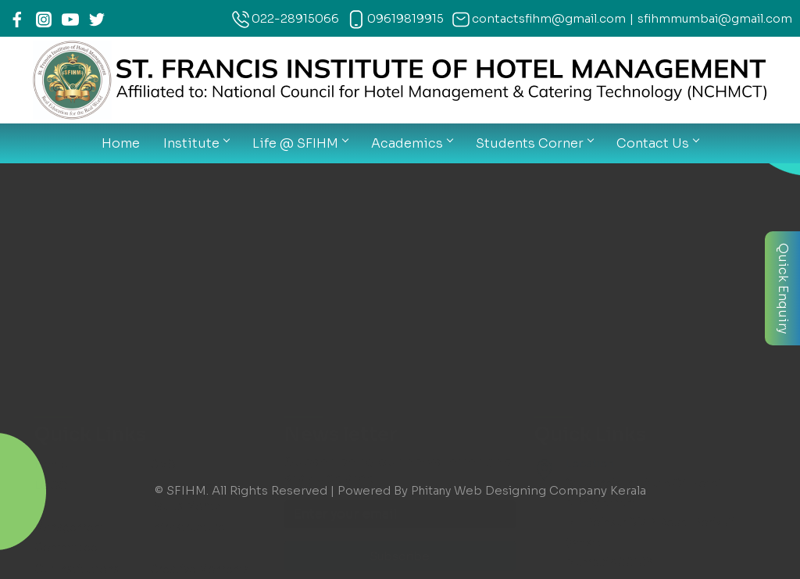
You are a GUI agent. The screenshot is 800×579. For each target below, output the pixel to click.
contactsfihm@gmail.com (549, 18)
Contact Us (657, 143)
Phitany (431, 490)
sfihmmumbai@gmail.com (715, 18)
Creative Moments (201, 227)
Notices (172, 270)
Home (121, 143)
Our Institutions (77, 227)
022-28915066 (295, 18)
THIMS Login (69, 334)
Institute (196, 143)
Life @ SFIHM (300, 143)
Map (46, 375)
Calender (59, 291)
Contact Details (193, 375)
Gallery (53, 249)
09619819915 (405, 18)
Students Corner (534, 143)
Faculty (169, 249)
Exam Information (198, 313)
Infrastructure (187, 187)
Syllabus (172, 291)
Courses (57, 270)
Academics (411, 143)
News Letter (68, 313)
